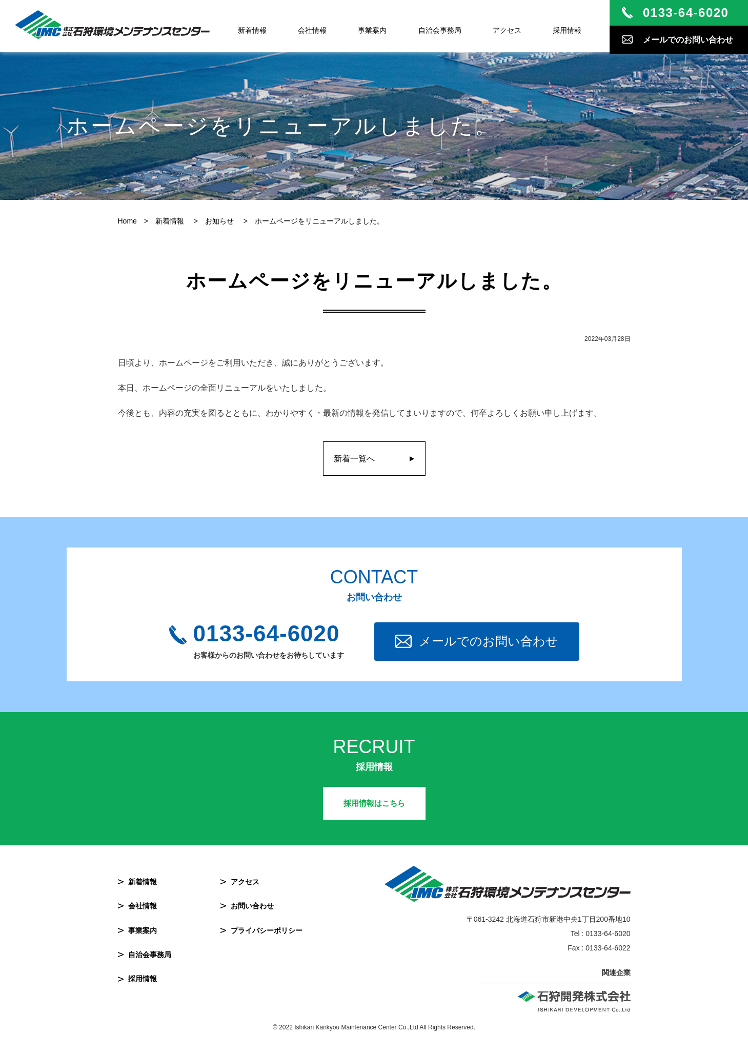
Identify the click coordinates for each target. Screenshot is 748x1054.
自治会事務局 (439, 30)
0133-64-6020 (266, 633)
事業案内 (372, 30)
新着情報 (252, 30)
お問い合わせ (252, 906)
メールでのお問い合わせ (488, 641)
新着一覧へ (354, 458)
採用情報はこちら (374, 803)
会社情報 (312, 30)
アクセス (507, 30)
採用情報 (567, 30)
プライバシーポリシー (266, 930)
